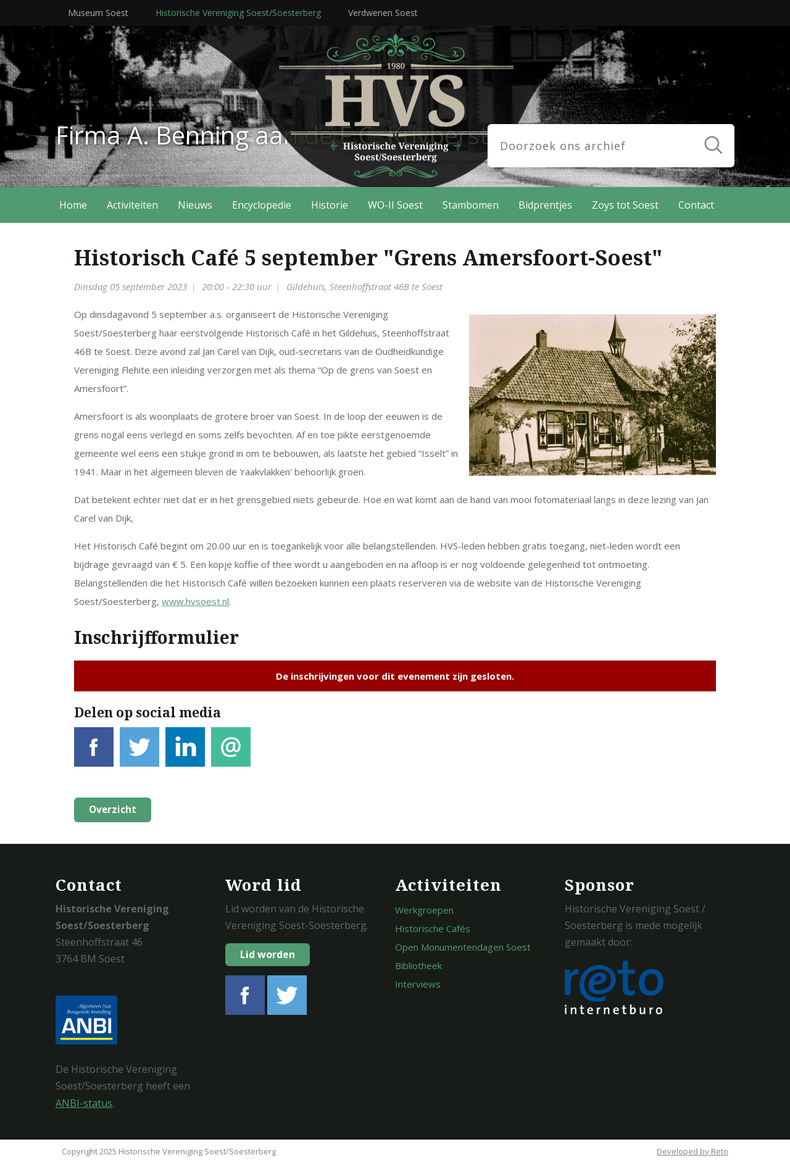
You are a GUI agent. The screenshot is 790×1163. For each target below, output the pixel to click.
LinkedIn (185, 754)
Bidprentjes (545, 205)
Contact (696, 205)
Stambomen (471, 205)
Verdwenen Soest (383, 13)
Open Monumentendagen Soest (463, 947)
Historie (329, 205)
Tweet (139, 754)
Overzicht (112, 810)
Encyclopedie (261, 205)
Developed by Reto (692, 1151)
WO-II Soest (395, 205)
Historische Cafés (432, 928)
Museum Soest (98, 13)
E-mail (231, 754)
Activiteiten (132, 205)
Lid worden (267, 954)
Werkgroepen (424, 910)
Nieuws (195, 205)
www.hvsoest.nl (195, 601)
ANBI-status (84, 1103)
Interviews (418, 984)
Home (73, 205)
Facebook (94, 754)
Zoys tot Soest (625, 205)
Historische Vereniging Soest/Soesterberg (238, 13)
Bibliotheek (418, 965)
